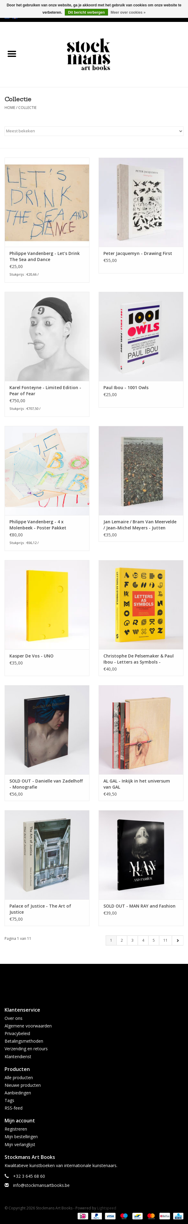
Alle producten (19, 1077)
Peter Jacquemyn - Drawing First (137, 253)
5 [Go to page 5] (154, 940)
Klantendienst (18, 1056)
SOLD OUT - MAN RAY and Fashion (139, 906)
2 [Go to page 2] (122, 940)
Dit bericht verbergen (86, 12)
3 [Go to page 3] (132, 940)
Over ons (14, 1018)
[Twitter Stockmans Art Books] (94, 982)
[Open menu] (12, 53)
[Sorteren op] (94, 131)
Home (10, 107)
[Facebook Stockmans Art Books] (83, 982)
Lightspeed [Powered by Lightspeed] (106, 1208)
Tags (9, 1100)
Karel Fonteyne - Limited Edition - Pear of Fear (45, 390)
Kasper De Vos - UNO (31, 656)
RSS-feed (14, 1108)
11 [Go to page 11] (165, 940)
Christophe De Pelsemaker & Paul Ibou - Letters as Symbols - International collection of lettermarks (138, 659)
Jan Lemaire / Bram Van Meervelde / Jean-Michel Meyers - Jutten (139, 525)
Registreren (16, 1129)
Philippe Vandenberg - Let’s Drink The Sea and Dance (44, 256)
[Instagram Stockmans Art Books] (105, 982)
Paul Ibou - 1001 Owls (125, 387)
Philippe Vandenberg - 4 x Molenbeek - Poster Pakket (37, 525)
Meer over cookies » (128, 12)
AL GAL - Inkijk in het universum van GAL (136, 784)
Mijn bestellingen (21, 1136)
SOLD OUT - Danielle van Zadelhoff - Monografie (46, 784)
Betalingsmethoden (24, 1041)
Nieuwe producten (23, 1085)
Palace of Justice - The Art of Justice (40, 909)
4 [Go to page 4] (143, 940)
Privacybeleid (17, 1033)
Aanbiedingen (18, 1093)
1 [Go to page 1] (111, 940)
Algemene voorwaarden (28, 1026)
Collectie (27, 107)
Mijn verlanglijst (20, 1144)
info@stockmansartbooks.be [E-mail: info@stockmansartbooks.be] (41, 1185)
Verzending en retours (26, 1048)
